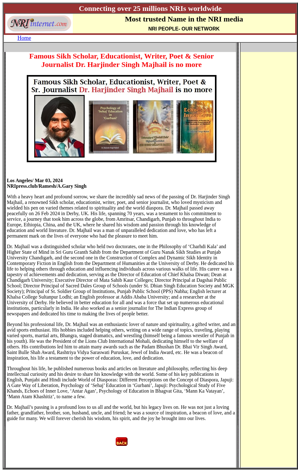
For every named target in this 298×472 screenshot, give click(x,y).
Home (24, 38)
